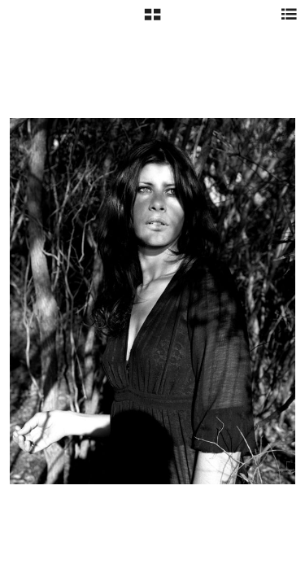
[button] (152, 20)
